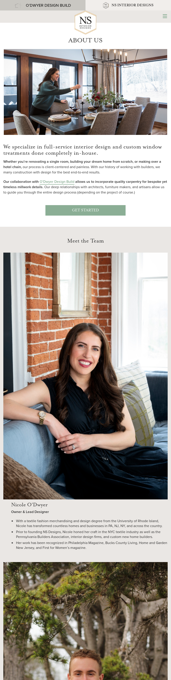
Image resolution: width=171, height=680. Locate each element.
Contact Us (85, 648)
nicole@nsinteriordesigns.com (85, 636)
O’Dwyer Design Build (57, 181)
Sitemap (37, 673)
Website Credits (56, 673)
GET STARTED (85, 210)
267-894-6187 (85, 631)
